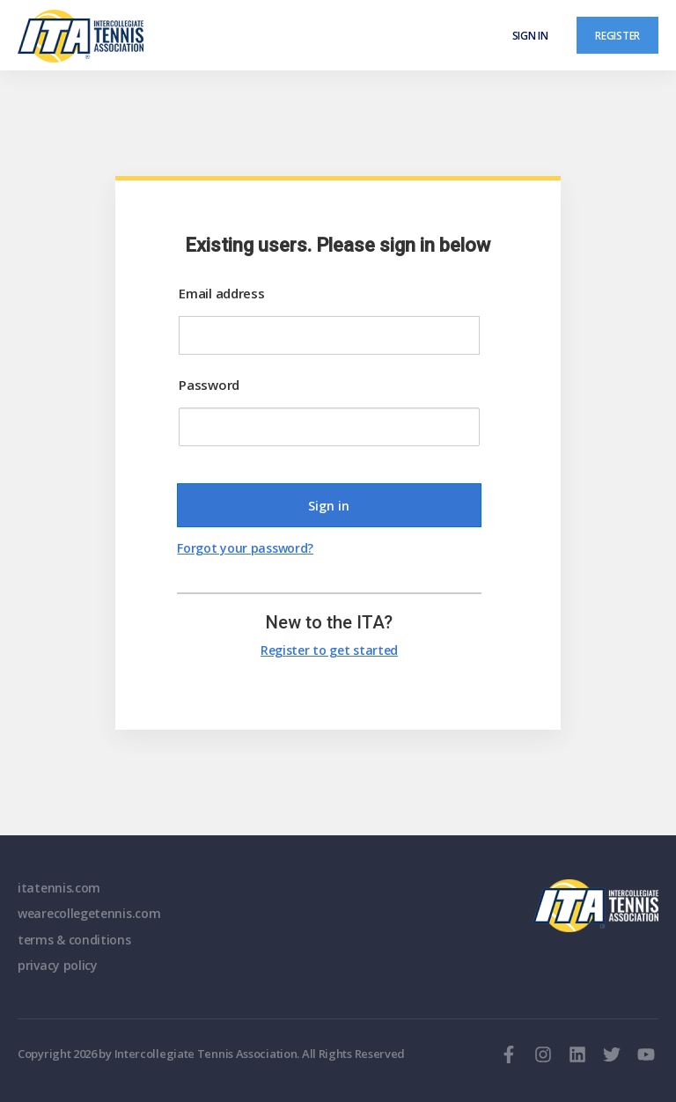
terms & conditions (74, 939)
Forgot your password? (245, 548)
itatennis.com (59, 887)
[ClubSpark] (178, 36)
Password (209, 384)
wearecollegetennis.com (89, 913)
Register (617, 35)
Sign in (530, 35)
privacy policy (58, 965)
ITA (595, 905)
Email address (221, 293)
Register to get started (329, 650)
